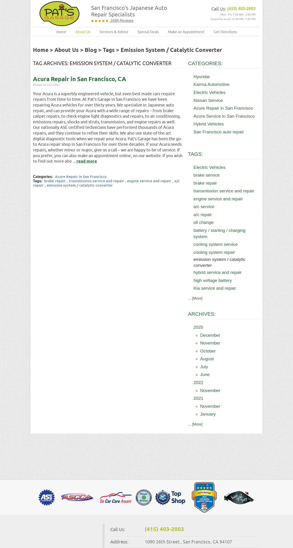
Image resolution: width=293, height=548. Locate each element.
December (210, 335)
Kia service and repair (214, 288)
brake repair (55, 181)
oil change (203, 222)
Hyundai (201, 76)
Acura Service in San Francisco (224, 116)
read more (86, 161)
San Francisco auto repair (218, 132)
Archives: (202, 314)
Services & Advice (114, 32)
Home (61, 32)
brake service (206, 175)
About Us (82, 32)
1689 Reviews (121, 21)
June (205, 374)
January (208, 414)
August (207, 358)
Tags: (195, 154)
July (204, 366)
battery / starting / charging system (219, 233)
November (210, 343)
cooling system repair (214, 252)
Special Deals (148, 32)
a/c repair (202, 214)
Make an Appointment (186, 32)
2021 (198, 398)
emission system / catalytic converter (171, 50)
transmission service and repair (96, 181)
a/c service (203, 206)
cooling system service (215, 244)
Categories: (205, 63)
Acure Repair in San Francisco (81, 177)
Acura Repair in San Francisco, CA (79, 79)
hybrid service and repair (217, 272)
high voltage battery (212, 280)
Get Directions (225, 32)
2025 (198, 327)
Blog (91, 50)
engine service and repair (149, 181)
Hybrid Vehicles (208, 124)
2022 (198, 382)
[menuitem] (61, 31)
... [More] (195, 298)
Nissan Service (208, 100)
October (208, 351)
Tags (109, 50)
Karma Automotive (211, 84)
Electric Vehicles (209, 92)
